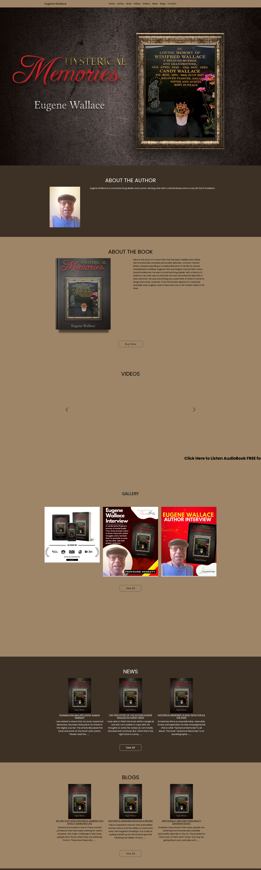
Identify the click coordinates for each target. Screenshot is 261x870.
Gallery (146, 3)
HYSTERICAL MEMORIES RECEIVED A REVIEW (130, 820)
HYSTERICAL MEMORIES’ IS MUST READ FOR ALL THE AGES (181, 716)
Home (112, 3)
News (155, 3)
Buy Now (130, 344)
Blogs (163, 3)
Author (120, 3)
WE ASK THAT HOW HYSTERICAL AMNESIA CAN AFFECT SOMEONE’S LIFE (79, 822)
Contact (172, 3)
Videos (137, 3)
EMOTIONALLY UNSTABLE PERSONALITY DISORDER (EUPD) (181, 822)
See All (130, 588)
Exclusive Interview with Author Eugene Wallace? (79, 716)
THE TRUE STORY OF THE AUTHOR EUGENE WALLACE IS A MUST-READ (130, 716)
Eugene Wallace (55, 4)
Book (128, 3)
